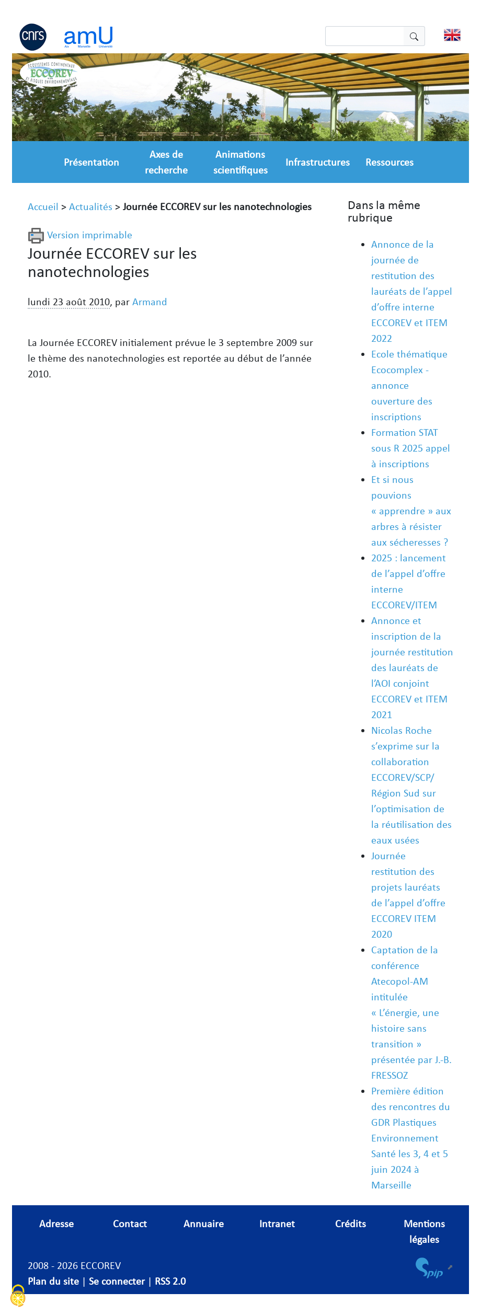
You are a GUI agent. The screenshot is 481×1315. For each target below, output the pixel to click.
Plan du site (53, 1281)
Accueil (43, 206)
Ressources (389, 162)
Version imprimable (80, 234)
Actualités (90, 206)
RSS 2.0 (170, 1281)
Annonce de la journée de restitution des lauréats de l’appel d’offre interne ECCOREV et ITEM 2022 (411, 291)
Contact (130, 1223)
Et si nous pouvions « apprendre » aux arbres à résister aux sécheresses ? (411, 510)
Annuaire (204, 1223)
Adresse (56, 1223)
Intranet (277, 1223)
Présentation (91, 162)
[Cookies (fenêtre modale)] (18, 1297)
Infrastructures (317, 162)
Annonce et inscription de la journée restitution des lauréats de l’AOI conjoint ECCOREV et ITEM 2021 (412, 667)
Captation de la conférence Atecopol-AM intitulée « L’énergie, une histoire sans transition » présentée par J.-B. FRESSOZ (411, 1012)
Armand (149, 301)
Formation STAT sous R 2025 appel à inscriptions (410, 448)
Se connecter (117, 1281)
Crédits (350, 1223)
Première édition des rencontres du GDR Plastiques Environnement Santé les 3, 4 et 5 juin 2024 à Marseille (410, 1138)
